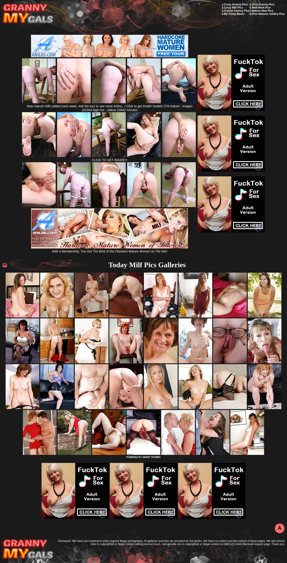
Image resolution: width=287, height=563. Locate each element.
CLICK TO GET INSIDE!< (109, 160)
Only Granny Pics (263, 4)
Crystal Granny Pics (236, 10)
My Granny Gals (27, 13)
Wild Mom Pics (261, 7)
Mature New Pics (262, 10)
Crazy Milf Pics (233, 7)
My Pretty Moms (234, 13)
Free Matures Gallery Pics (268, 13)
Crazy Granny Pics (236, 4)
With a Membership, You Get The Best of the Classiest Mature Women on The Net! (109, 249)
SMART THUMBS (151, 457)
